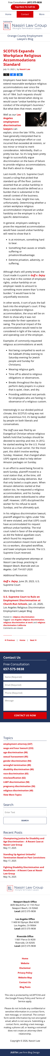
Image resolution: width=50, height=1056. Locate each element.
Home (8, 14)
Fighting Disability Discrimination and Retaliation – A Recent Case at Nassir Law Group (23, 870)
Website (25, 963)
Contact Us (25, 982)
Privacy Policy (25, 972)
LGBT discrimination (16, 782)
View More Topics (12, 794)
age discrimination (15, 752)
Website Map (25, 977)
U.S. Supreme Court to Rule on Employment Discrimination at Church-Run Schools (22, 600)
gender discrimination (17, 760)
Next (33, 640)
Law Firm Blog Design (25, 1052)
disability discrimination (18, 769)
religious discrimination (23, 617)
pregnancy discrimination (19, 786)
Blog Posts (25, 987)
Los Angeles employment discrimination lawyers (12, 121)
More (41, 14)
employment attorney (17, 743)
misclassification (14, 777)
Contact (25, 14)
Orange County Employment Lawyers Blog (25, 25)
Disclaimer (25, 968)
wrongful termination (17, 765)
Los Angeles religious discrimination (27, 619)
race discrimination (15, 773)
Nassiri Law (34, 1040)
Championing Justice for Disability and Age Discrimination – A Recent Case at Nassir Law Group (23, 841)
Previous (10, 640)
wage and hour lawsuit (18, 748)
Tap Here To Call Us (25, 6)
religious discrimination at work (18, 622)
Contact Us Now (25, 715)
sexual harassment (15, 756)
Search (25, 820)
